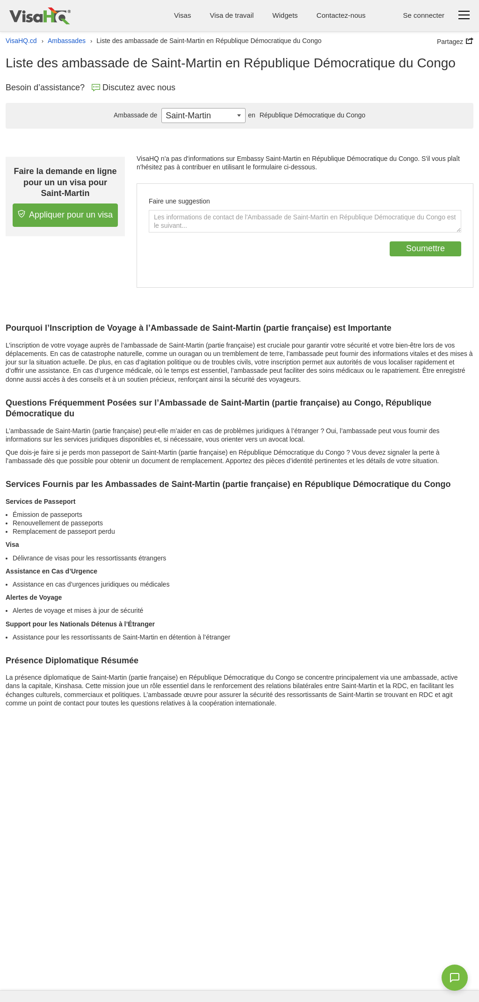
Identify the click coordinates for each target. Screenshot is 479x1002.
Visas (182, 15)
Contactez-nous (341, 15)
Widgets (285, 15)
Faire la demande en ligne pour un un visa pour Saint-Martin (65, 182)
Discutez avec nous (133, 87)
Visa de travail (232, 15)
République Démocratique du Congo (305, 115)
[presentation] (220, 259)
